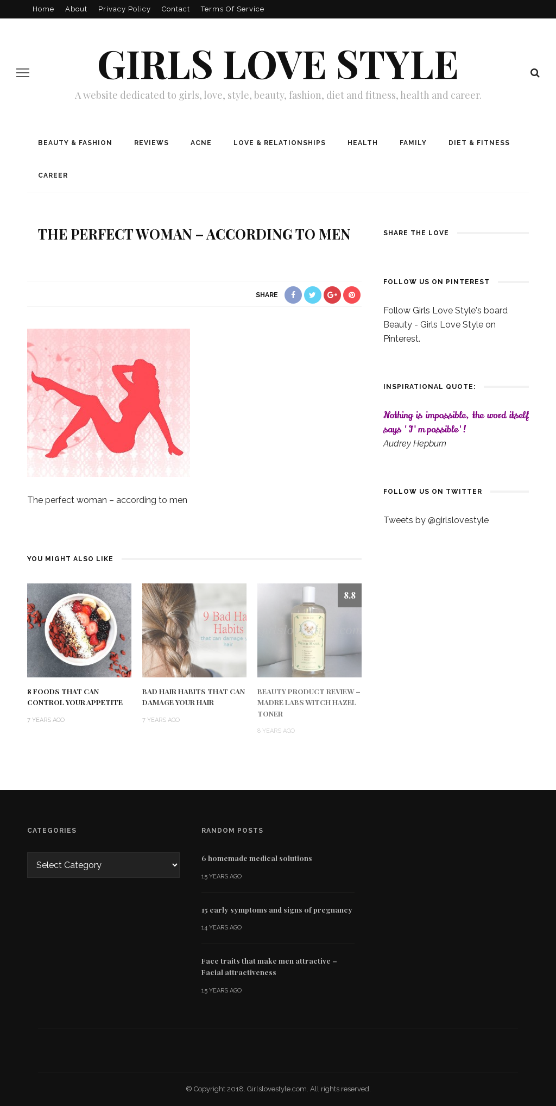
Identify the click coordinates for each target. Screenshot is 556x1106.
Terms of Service (232, 9)
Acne (201, 143)
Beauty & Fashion (75, 143)
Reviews (151, 143)
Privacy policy (124, 9)
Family (413, 143)
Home (43, 9)
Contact (176, 9)
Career (53, 175)
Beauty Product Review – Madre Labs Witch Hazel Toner (309, 702)
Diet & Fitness (479, 143)
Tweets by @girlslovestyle (436, 520)
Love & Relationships (279, 143)
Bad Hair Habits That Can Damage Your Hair (193, 696)
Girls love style (278, 62)
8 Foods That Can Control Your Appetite (75, 696)
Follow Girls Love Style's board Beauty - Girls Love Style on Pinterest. (445, 324)
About (76, 9)
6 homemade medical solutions (256, 858)
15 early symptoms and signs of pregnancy (276, 909)
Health (363, 143)
